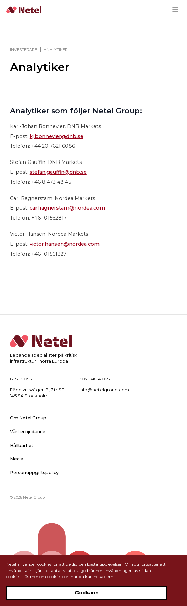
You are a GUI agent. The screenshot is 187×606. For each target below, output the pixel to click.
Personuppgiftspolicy (34, 472)
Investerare (23, 50)
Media (16, 458)
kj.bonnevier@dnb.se (56, 136)
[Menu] (178, 9)
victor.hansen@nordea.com (65, 244)
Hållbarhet (21, 445)
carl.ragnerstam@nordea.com (67, 208)
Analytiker (56, 50)
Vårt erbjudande (27, 431)
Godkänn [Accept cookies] (87, 593)
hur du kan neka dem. (92, 576)
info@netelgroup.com (104, 389)
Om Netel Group (28, 417)
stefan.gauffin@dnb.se (58, 172)
